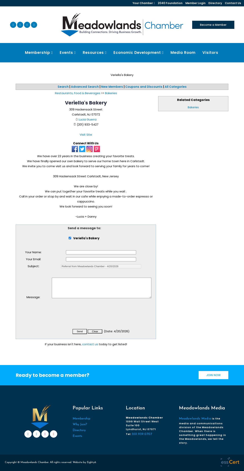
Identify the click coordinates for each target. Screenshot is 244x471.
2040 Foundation (170, 3)
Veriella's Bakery (86, 102)
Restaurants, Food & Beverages (77, 93)
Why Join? (80, 424)
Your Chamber (143, 3)
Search (63, 87)
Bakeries (193, 107)
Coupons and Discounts (143, 87)
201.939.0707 (142, 434)
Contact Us (233, 3)
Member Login (195, 3)
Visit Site (86, 135)
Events (77, 436)
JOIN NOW (213, 375)
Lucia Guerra (87, 119)
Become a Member (213, 25)
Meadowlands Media (195, 418)
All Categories (176, 87)
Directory (215, 3)
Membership (81, 418)
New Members (112, 87)
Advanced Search (85, 87)
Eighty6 (91, 462)
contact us (90, 344)
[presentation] (81, 316)
